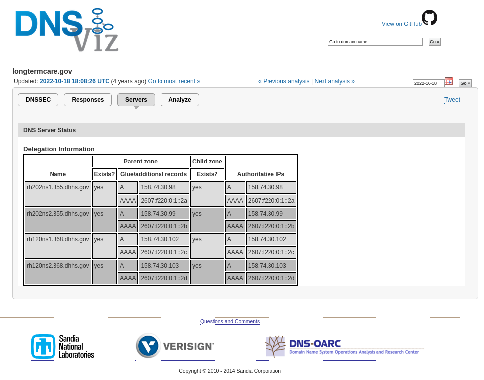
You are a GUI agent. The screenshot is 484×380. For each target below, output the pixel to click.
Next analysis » (334, 81)
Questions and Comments (230, 321)
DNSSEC (38, 99)
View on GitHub (409, 24)
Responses (88, 99)
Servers (136, 99)
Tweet (452, 99)
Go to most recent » (174, 81)
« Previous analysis (284, 81)
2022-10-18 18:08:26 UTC (74, 81)
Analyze (179, 99)
